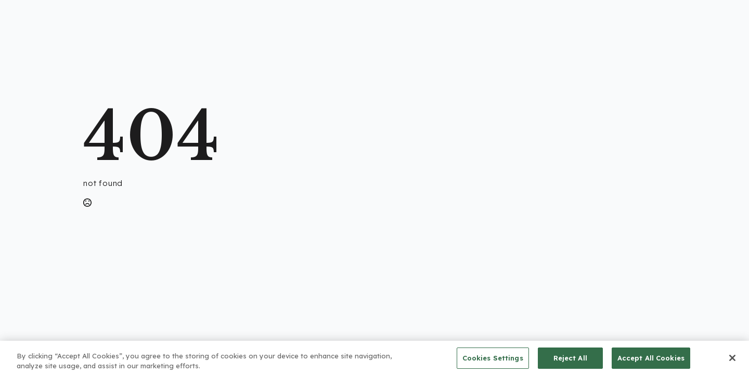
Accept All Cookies (651, 360)
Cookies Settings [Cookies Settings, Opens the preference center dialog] (492, 360)
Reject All (570, 360)
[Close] (732, 360)
